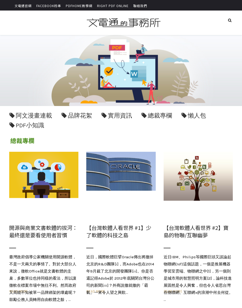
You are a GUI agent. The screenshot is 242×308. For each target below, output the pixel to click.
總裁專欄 (160, 115)
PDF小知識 (30, 125)
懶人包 (197, 115)
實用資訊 (120, 115)
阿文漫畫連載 (34, 115)
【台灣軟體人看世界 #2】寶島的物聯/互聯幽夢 (196, 231)
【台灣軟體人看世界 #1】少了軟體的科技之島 (118, 231)
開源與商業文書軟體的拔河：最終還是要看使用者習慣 (43, 231)
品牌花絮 (80, 115)
